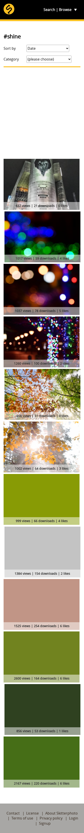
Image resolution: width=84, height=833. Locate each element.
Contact (13, 813)
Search (49, 9)
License (32, 813)
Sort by (10, 48)
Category (11, 59)
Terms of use (22, 818)
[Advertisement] (42, 113)
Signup (45, 823)
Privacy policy (51, 818)
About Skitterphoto (61, 813)
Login (73, 818)
